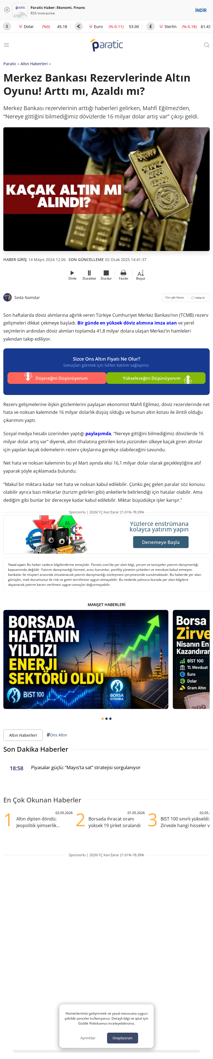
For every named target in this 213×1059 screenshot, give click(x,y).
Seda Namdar (27, 297)
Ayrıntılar (87, 1037)
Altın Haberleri (34, 63)
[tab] (103, 714)
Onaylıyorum (123, 1038)
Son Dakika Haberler (35, 744)
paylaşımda (98, 429)
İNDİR (201, 10)
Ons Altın (57, 731)
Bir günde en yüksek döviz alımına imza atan (127, 323)
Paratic (9, 63)
